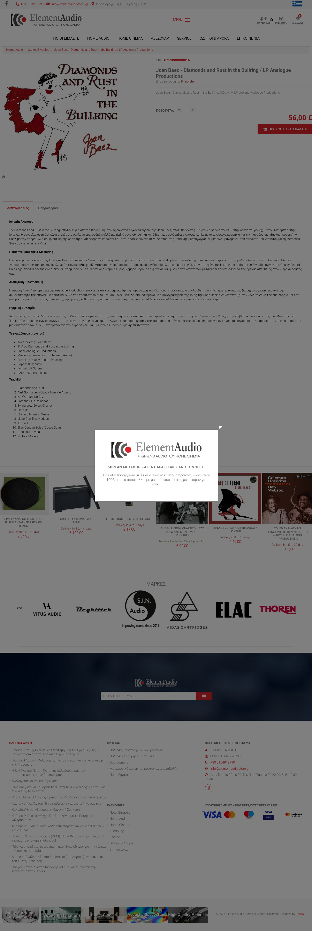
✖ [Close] (220, 427)
